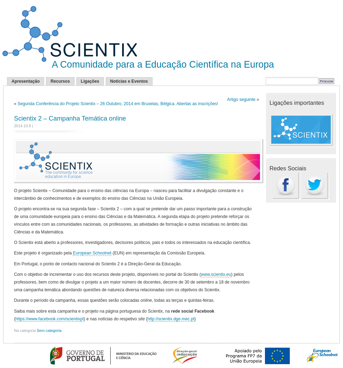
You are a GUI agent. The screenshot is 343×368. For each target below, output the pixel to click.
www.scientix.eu (216, 274)
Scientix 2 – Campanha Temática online (70, 118)
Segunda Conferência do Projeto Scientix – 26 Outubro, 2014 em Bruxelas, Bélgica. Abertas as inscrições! (118, 103)
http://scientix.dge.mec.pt (170, 318)
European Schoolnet (92, 253)
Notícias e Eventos (129, 81)
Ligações (90, 81)
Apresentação (26, 81)
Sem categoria (49, 330)
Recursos (60, 81)
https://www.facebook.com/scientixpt (49, 318)
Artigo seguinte (241, 99)
